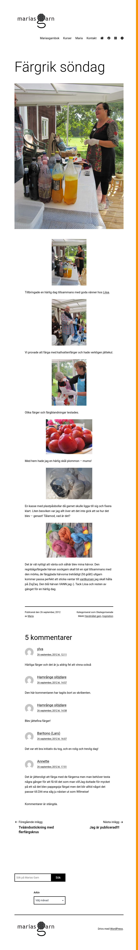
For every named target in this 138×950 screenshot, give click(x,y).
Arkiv (37, 892)
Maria (79, 38)
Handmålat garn (93, 616)
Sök (58, 877)
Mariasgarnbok (49, 38)
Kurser (67, 38)
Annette (43, 761)
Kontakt (92, 38)
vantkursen (87, 579)
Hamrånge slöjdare (51, 677)
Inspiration (107, 616)
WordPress (116, 928)
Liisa (106, 292)
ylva (40, 649)
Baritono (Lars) (48, 733)
